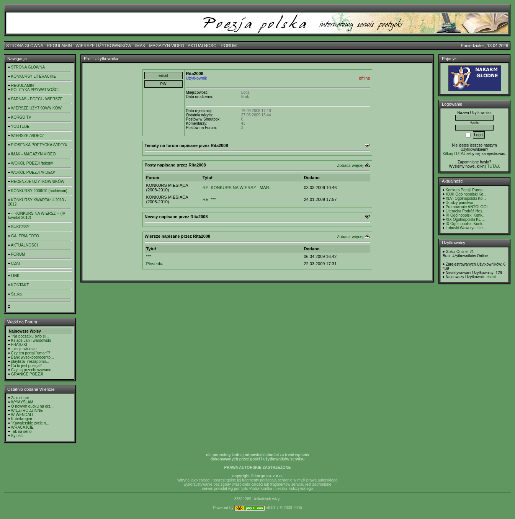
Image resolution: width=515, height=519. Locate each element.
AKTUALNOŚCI (202, 45)
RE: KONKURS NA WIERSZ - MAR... (238, 187)
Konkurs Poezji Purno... (466, 190)
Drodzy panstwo (459, 203)
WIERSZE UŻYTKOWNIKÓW (103, 45)
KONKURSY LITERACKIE (33, 76)
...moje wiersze (24, 349)
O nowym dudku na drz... (32, 406)
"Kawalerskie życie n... (30, 423)
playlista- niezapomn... (30, 361)
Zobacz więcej (350, 165)
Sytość (17, 436)
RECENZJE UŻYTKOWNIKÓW (37, 182)
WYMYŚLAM (22, 402)
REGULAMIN (59, 45)
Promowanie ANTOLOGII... (469, 207)
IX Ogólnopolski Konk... (466, 215)
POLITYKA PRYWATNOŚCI (35, 90)
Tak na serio (21, 431)
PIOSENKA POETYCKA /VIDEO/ (39, 145)
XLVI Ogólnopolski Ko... (466, 198)
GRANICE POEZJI (27, 374)
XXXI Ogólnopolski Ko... (466, 194)
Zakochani (20, 398)
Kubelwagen (21, 419)
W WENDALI (22, 415)
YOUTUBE (20, 126)
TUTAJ (493, 166)
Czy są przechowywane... (32, 370)
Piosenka (154, 263)
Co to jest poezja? (26, 366)
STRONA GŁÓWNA (24, 45)
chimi (491, 277)
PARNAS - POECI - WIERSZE (37, 99)
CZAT (16, 263)
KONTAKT (20, 285)
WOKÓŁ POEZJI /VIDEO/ (33, 172)
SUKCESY (20, 227)
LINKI (16, 276)
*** (148, 256)
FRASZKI (19, 345)
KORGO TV (21, 117)
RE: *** (209, 199)
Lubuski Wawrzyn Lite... (466, 228)
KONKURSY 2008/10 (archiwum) (39, 191)
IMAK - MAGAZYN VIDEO (159, 45)
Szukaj (17, 294)
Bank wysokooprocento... (32, 357)
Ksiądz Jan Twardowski (31, 340)
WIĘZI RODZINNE (27, 410)
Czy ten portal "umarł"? (30, 353)
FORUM (229, 45)
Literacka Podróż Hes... (466, 211)
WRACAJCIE (22, 427)
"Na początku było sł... (30, 336)
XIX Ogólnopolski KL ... (465, 219)
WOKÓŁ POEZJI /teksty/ (32, 163)
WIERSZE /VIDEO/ (27, 136)
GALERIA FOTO (25, 236)
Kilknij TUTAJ (454, 154)
